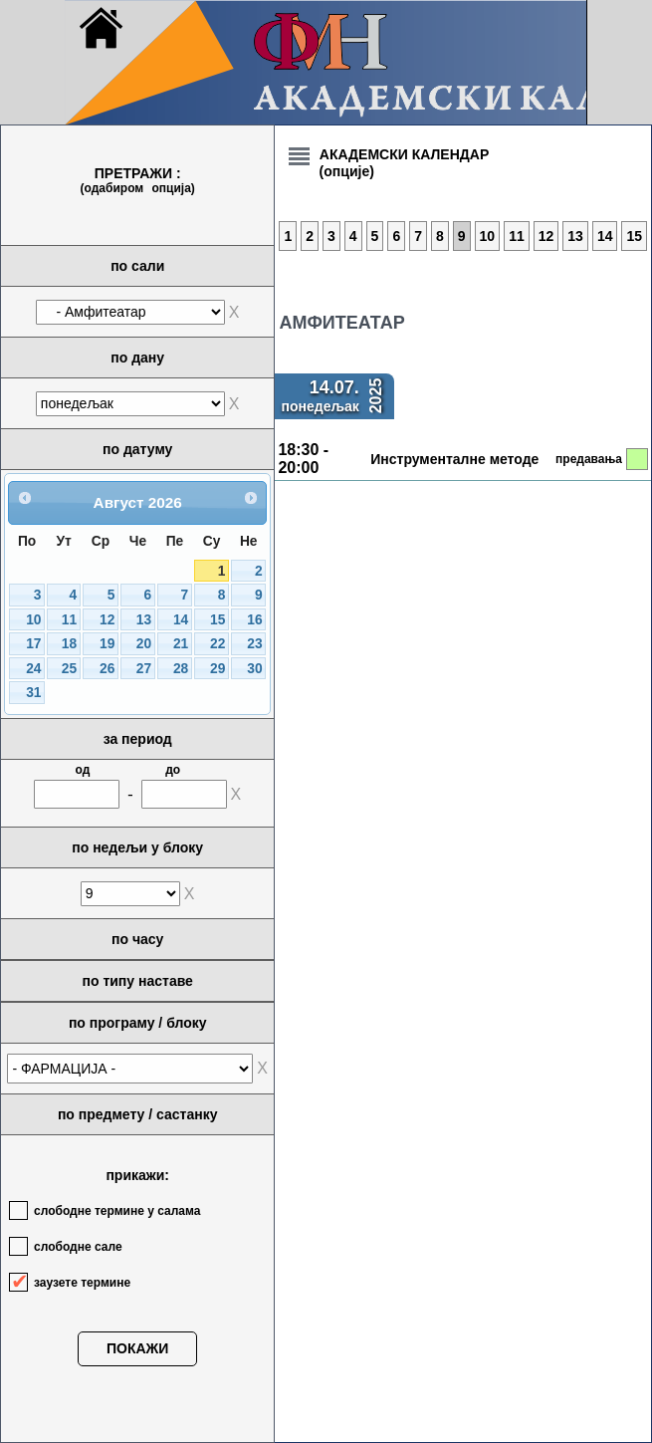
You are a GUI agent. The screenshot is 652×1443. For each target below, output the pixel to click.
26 (107, 668)
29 (217, 668)
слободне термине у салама (117, 1211)
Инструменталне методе (454, 459)
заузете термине (82, 1283)
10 (33, 619)
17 (33, 643)
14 (180, 619)
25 (69, 668)
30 (254, 668)
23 (254, 643)
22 (217, 643)
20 (143, 643)
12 (107, 619)
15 (217, 619)
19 (107, 643)
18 (69, 643)
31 (33, 692)
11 (69, 619)
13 (143, 619)
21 (180, 643)
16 (254, 619)
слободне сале (78, 1247)
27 (143, 668)
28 (180, 668)
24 (33, 668)
